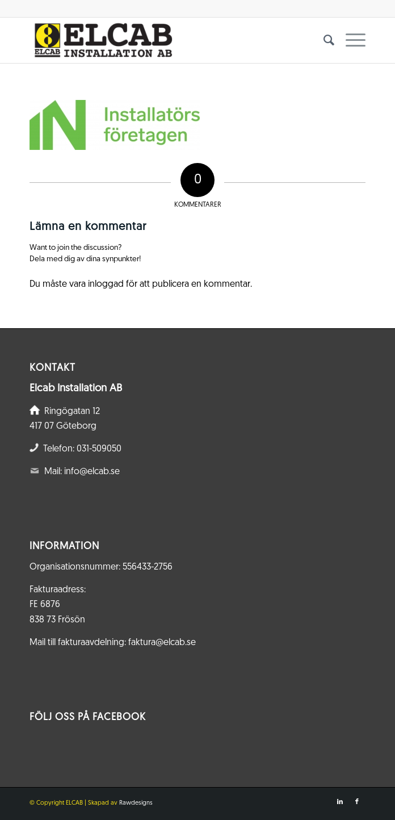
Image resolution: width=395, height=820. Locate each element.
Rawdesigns (136, 803)
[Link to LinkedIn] (339, 801)
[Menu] (349, 40)
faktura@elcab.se (162, 642)
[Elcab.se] (164, 40)
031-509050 (99, 449)
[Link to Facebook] (356, 801)
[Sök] (323, 40)
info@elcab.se (92, 471)
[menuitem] (323, 40)
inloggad (106, 284)
